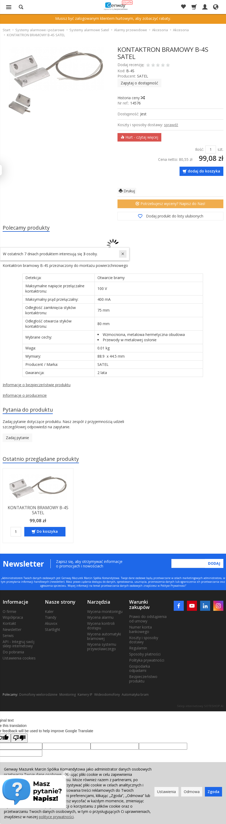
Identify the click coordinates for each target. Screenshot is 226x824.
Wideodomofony (107, 694)
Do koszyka (47, 531)
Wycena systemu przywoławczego (101, 646)
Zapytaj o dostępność (139, 82)
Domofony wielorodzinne (38, 694)
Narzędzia (98, 601)
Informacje (15, 601)
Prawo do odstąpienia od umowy (148, 618)
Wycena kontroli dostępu (101, 625)
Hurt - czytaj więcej (139, 137)
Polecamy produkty (26, 227)
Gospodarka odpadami (139, 668)
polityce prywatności (56, 816)
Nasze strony (60, 601)
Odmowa (192, 791)
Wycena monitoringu (105, 610)
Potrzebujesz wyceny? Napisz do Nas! (170, 203)
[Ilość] (16, 531)
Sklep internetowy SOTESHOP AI (200, 706)
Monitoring (67, 694)
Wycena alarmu (100, 617)
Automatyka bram (135, 694)
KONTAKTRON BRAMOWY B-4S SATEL (38, 510)
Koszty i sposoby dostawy (143, 639)
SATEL (142, 76)
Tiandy (50, 617)
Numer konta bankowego (140, 629)
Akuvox (51, 623)
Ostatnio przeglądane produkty (41, 459)
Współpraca (13, 617)
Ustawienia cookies (19, 657)
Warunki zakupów (139, 604)
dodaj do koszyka (204, 171)
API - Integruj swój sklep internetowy (18, 643)
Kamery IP (85, 694)
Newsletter (12, 629)
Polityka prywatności (146, 659)
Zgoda (213, 791)
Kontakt (9, 623)
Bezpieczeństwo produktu (143, 678)
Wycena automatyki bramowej (104, 636)
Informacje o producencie (25, 395)
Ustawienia (166, 791)
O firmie (9, 610)
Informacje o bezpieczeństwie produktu (36, 385)
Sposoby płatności (145, 653)
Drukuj (127, 190)
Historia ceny (130, 97)
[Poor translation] (19, 738)
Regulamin (138, 647)
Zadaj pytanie (17, 437)
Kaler (49, 610)
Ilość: (199, 149)
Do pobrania (13, 651)
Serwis (8, 635)
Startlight (52, 629)
